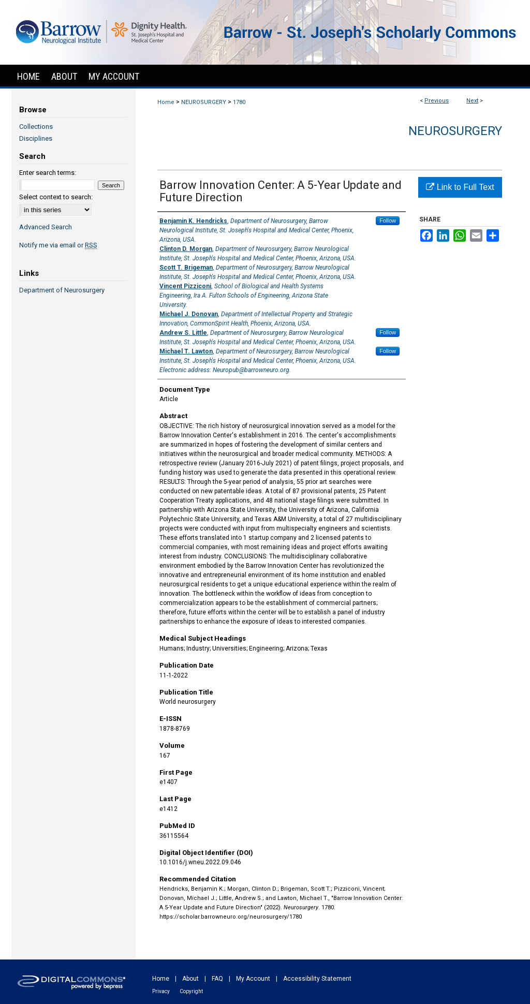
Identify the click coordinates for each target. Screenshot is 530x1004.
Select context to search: (56, 197)
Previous (436, 100)
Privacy (161, 991)
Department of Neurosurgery (62, 290)
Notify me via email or (58, 245)
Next (472, 100)
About (190, 978)
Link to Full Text (460, 187)
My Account (253, 978)
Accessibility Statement (317, 978)
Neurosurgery (455, 131)
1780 (239, 102)
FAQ (217, 978)
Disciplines (35, 138)
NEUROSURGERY (203, 102)
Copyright (191, 991)
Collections (36, 126)
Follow (387, 220)
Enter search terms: (47, 172)
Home (165, 102)
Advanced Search (45, 227)
